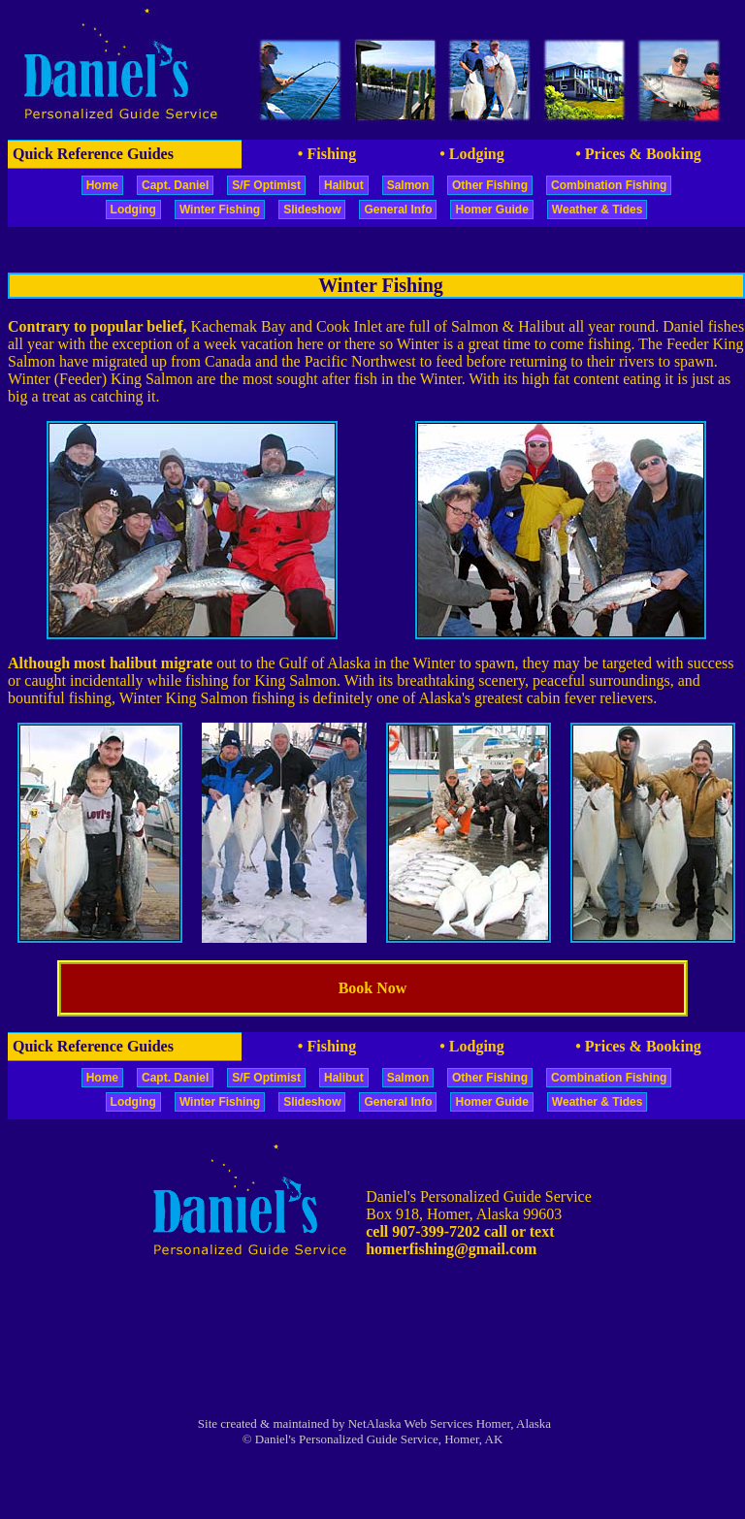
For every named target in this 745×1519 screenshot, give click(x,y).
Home (102, 185)
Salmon (408, 185)
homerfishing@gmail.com (451, 1249)
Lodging (133, 209)
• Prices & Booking (638, 153)
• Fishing (327, 153)
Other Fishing (490, 185)
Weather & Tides (597, 209)
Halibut (344, 185)
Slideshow (311, 209)
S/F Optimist (266, 185)
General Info (398, 209)
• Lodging (471, 153)
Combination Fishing (608, 185)
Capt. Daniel (175, 185)
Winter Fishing (219, 209)
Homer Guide (491, 209)
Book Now (373, 988)
